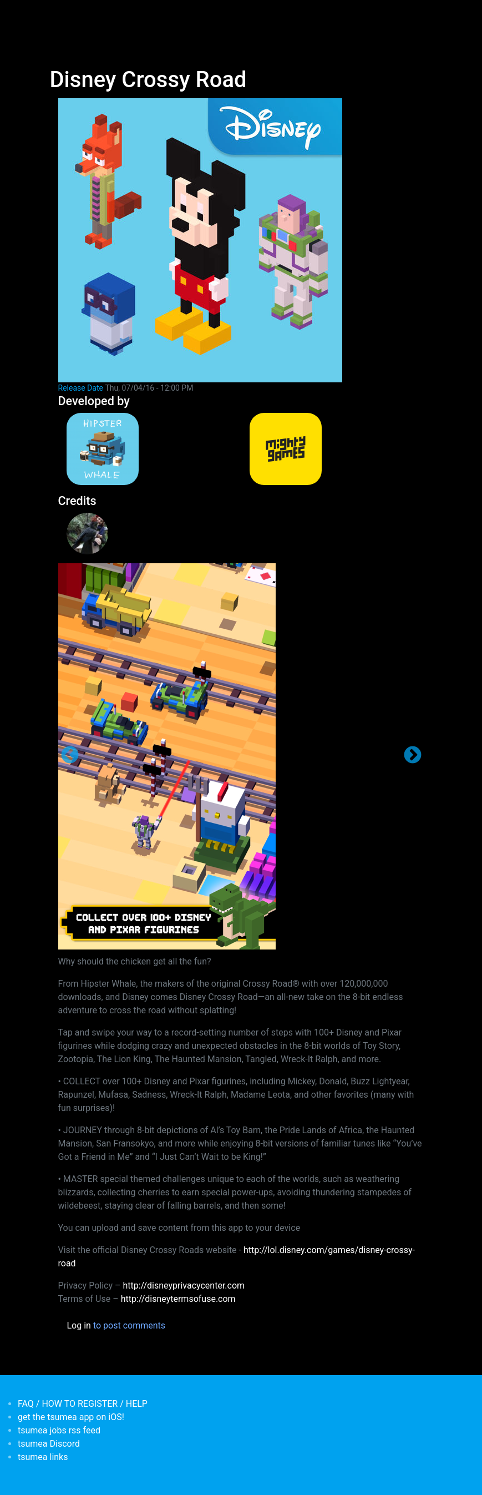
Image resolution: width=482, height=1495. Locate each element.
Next (412, 755)
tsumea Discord (49, 1443)
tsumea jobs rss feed (59, 1430)
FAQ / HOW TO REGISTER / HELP (83, 1403)
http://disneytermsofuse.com (178, 1299)
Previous (70, 755)
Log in (79, 1325)
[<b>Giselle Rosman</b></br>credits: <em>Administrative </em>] (104, 533)
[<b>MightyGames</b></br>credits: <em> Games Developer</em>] (333, 449)
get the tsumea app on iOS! (71, 1417)
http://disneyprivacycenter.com (184, 1285)
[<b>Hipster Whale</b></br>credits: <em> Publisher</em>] (150, 449)
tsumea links (43, 1457)
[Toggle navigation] (57, 15)
